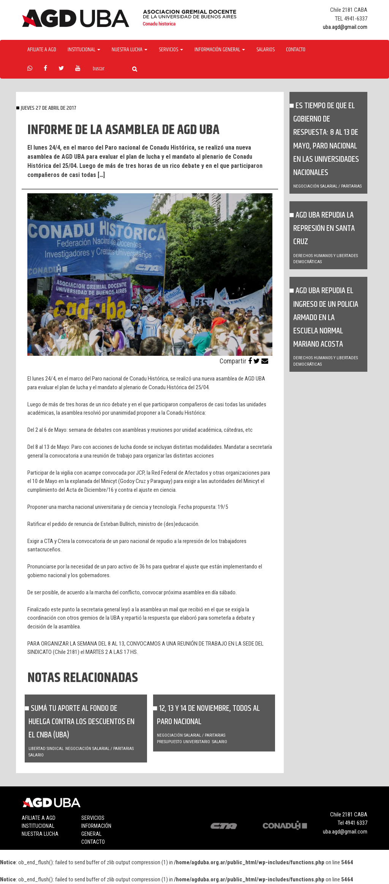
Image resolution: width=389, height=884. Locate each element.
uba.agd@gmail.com (345, 27)
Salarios (265, 50)
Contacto (295, 50)
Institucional (38, 826)
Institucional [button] (84, 50)
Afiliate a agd (41, 50)
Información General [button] (219, 50)
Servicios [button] (171, 50)
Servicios (92, 818)
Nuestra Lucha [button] (129, 50)
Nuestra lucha (40, 834)
